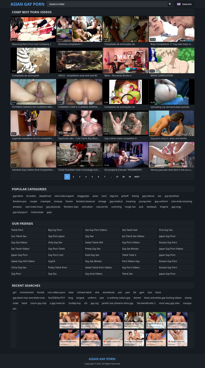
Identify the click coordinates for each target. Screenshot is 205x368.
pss (14, 308)
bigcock (114, 196)
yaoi (127, 292)
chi (85, 303)
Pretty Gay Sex (93, 248)
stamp (188, 297)
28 (123, 176)
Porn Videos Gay (131, 261)
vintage (102, 201)
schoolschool (27, 292)
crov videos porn (56, 292)
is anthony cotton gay (118, 297)
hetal (24, 303)
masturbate (37, 212)
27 (117, 176)
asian (95, 196)
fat (134, 292)
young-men (145, 201)
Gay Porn (16, 273)
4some (137, 297)
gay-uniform (161, 201)
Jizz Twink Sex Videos (133, 236)
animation (87, 206)
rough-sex (130, 206)
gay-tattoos (148, 196)
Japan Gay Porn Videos (171, 248)
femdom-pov (19, 201)
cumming (116, 206)
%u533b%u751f (56, 297)
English (187, 4)
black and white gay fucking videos (162, 297)
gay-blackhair (172, 196)
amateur (17, 206)
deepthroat (45, 196)
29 (130, 176)
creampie (46, 201)
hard (104, 196)
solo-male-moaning (181, 201)
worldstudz (109, 292)
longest (80, 297)
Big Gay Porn (55, 229)
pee (102, 297)
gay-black (18, 196)
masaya (187, 303)
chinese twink (84, 292)
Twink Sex (127, 273)
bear (71, 292)
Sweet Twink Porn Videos (98, 267)
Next (137, 176)
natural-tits (102, 206)
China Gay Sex (18, 267)
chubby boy (74, 303)
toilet (15, 303)
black (158, 292)
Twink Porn (17, 229)
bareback (152, 206)
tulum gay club (38, 303)
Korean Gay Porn (168, 242)
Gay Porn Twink (56, 248)
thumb (40, 292)
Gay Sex (52, 273)
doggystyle (83, 196)
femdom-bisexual (85, 201)
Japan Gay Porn (19, 255)
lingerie (164, 206)
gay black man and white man (29, 297)
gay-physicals (53, 206)
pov (120, 292)
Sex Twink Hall (129, 229)
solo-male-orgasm (64, 196)
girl (14, 292)
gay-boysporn (20, 212)
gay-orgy (176, 206)
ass (159, 196)
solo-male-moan (34, 206)
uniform (92, 297)
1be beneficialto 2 (146, 303)
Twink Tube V (129, 255)
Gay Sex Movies (93, 261)
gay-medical (116, 201)
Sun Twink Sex (18, 236)
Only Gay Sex (55, 242)
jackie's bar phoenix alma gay (117, 303)
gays (49, 212)
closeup (58, 201)
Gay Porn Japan (56, 236)
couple (33, 201)
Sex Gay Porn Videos (96, 229)
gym (142, 292)
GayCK (51, 261)
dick (97, 292)
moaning (131, 201)
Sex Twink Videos (20, 248)
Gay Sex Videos (19, 242)
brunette (31, 196)
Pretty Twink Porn (57, 267)
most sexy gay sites (169, 303)
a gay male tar (57, 303)
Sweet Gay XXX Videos (23, 261)
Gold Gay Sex (92, 255)
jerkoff (125, 196)
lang (70, 297)
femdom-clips (71, 206)
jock (141, 206)
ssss (150, 292)
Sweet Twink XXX (94, 242)
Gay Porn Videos (131, 242)
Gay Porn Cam (55, 255)
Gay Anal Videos (93, 273)
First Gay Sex (166, 229)
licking (135, 196)
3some (69, 201)
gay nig (95, 303)
